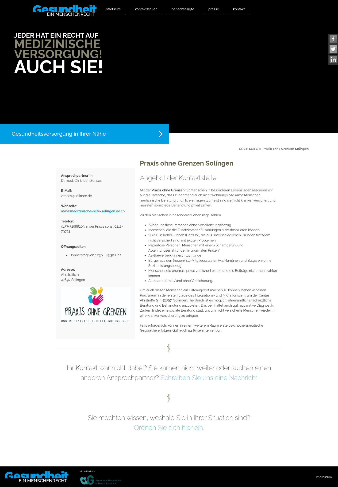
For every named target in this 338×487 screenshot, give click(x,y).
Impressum (324, 477)
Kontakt (239, 9)
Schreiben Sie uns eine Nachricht (209, 378)
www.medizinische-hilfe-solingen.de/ (93, 211)
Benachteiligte (183, 9)
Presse (213, 9)
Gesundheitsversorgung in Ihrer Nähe (59, 134)
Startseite (113, 9)
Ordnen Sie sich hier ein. (169, 428)
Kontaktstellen (146, 9)
